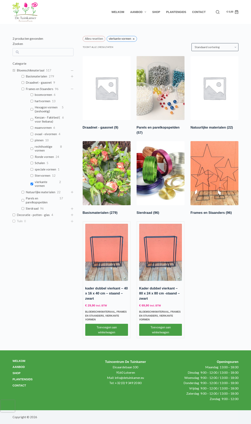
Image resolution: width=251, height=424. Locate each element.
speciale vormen (45, 169)
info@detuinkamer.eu (129, 377)
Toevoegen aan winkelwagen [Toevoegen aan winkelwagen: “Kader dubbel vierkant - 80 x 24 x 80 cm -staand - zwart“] (160, 329)
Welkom (117, 12)
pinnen (39, 140)
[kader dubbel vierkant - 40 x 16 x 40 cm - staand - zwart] (106, 252)
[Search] (217, 12)
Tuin (20, 221)
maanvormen (43, 127)
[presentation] (8, 406)
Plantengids (176, 12)
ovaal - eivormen (46, 134)
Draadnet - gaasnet (100, 127)
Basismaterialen (100, 213)
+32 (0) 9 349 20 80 (128, 383)
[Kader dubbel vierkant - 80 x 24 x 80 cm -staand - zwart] (160, 252)
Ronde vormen (44, 157)
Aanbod (139, 12)
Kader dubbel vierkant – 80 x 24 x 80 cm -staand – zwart (159, 293)
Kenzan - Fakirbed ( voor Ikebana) (47, 119)
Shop (156, 12)
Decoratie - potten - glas (33, 215)
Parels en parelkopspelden (37, 200)
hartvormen (42, 101)
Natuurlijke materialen (211, 127)
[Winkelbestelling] (214, 47)
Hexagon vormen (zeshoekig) (46, 109)
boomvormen (43, 94)
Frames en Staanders (211, 213)
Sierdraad (148, 213)
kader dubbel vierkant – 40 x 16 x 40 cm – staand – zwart (106, 293)
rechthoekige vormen (43, 148)
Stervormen (42, 175)
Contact (198, 12)
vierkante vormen (41, 184)
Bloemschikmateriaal (100, 311)
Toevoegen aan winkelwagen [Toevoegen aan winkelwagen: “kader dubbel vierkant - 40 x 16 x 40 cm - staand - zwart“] (106, 329)
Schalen (40, 163)
